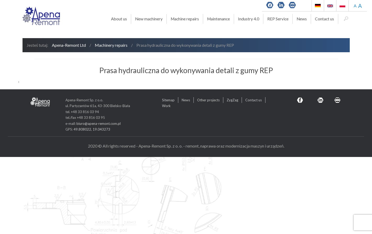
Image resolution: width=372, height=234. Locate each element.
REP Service (277, 18)
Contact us (324, 18)
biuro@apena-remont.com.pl (98, 200)
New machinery (149, 18)
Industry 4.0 (248, 18)
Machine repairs (185, 18)
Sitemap (168, 177)
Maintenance (218, 18)
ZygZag (232, 177)
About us (119, 18)
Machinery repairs (111, 45)
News (302, 18)
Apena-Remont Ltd (69, 45)
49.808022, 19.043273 (92, 206)
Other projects (208, 177)
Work (166, 183)
